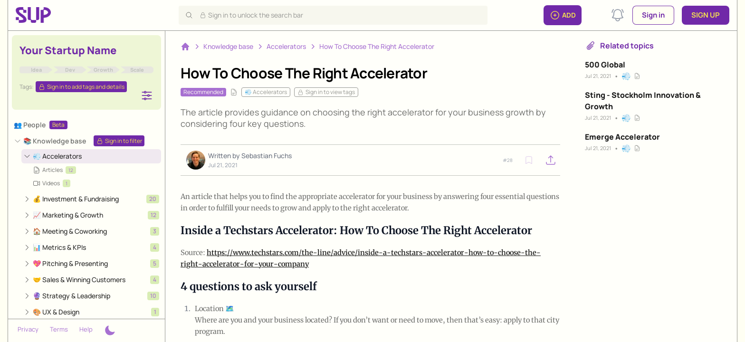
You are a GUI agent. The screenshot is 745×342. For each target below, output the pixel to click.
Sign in (653, 15)
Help (86, 329)
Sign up (705, 15)
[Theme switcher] (109, 330)
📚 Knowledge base (54, 140)
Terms (59, 329)
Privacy (28, 329)
